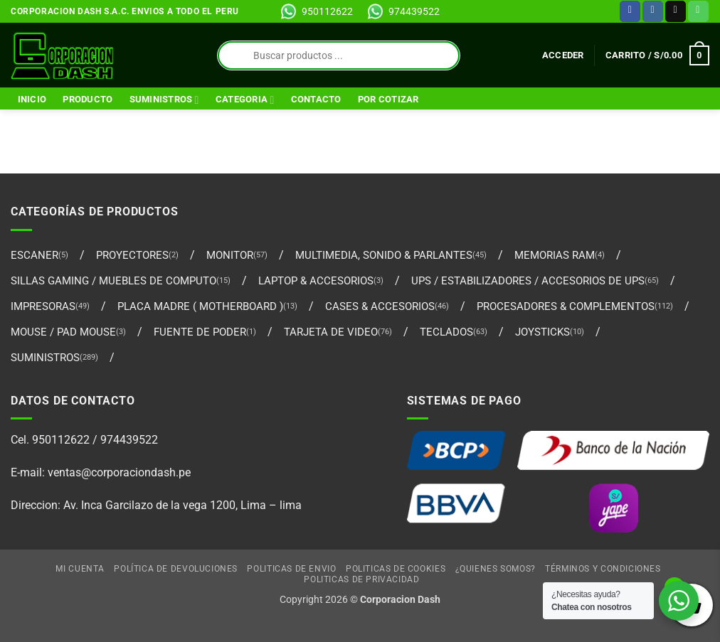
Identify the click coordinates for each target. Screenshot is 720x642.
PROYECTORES (132, 255)
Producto (87, 99)
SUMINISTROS (164, 100)
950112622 (327, 11)
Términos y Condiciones (602, 569)
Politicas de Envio (291, 569)
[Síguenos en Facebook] (630, 11)
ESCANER (34, 255)
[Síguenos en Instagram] (652, 11)
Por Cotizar (388, 99)
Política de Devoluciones (176, 569)
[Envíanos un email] (675, 11)
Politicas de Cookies (395, 569)
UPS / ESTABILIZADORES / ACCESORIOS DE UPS (528, 280)
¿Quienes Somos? (495, 569)
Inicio (32, 99)
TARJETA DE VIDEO (331, 332)
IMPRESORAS (43, 306)
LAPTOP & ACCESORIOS (316, 280)
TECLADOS (446, 332)
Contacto (316, 99)
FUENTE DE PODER (200, 332)
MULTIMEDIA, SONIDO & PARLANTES (383, 255)
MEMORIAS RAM (554, 255)
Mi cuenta (80, 569)
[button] (563, 55)
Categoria (245, 100)
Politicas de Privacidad (361, 579)
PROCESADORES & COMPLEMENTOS (566, 306)
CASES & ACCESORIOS (380, 306)
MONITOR (229, 255)
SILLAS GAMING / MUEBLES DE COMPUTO (113, 280)
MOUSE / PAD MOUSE (63, 332)
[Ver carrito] (657, 55)
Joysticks (542, 332)
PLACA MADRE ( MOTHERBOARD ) (200, 306)
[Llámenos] (698, 11)
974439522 (414, 11)
